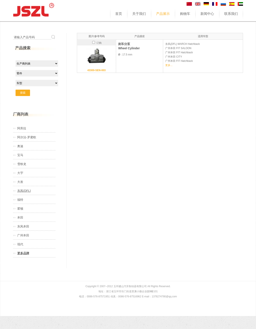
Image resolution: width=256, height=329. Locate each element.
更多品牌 (23, 253)
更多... (169, 65)
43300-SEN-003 (96, 70)
